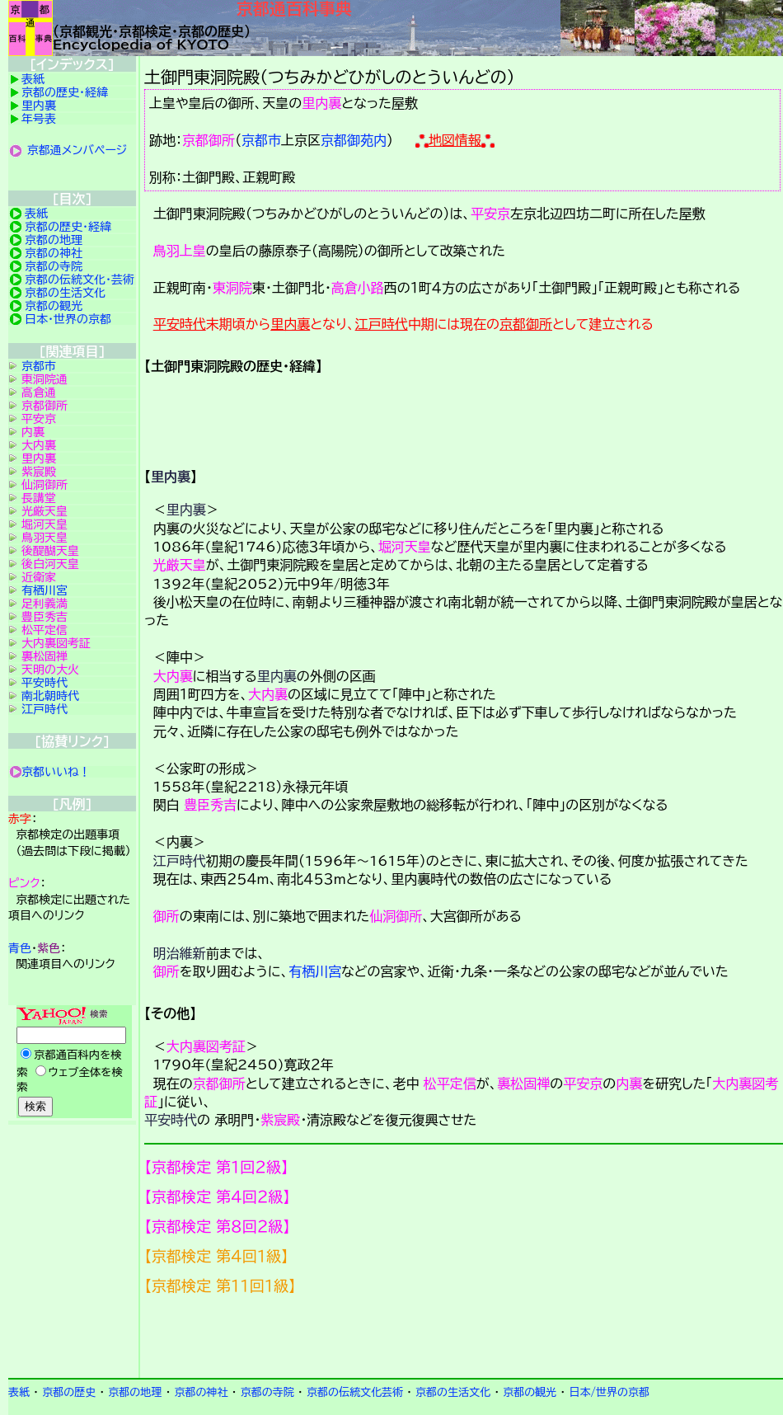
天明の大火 (50, 669)
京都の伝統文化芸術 (355, 1392)
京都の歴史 (69, 1392)
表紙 (33, 79)
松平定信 (450, 1083)
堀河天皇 (404, 546)
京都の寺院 (53, 266)
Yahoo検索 (72, 1063)
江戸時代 (381, 324)
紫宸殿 (280, 1119)
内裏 (629, 1083)
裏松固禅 (523, 1083)
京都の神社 (53, 253)
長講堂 (38, 498)
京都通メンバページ (77, 150)
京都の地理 (53, 240)
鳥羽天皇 (44, 537)
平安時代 (179, 324)
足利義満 (44, 603)
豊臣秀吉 (210, 804)
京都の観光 (53, 306)
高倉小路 (357, 287)
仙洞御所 (395, 916)
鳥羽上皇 (179, 250)
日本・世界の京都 (68, 319)
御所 (166, 916)
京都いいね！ (56, 772)
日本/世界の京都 (609, 1392)
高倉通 (38, 392)
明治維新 (179, 953)
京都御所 (208, 140)
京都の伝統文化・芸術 (79, 279)
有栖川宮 (314, 971)
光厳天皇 (179, 564)
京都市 (261, 140)
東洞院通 (44, 379)
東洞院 (232, 287)
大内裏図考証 (206, 1046)
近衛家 (38, 577)
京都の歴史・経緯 (64, 92)
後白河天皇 (50, 564)
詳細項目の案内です (463, 415)
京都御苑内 (354, 140)
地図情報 (455, 140)
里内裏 (321, 103)
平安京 (490, 213)
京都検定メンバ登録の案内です (463, 1337)
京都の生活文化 (65, 293)
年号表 (38, 119)
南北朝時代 (50, 696)
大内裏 (173, 676)
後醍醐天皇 (50, 551)
